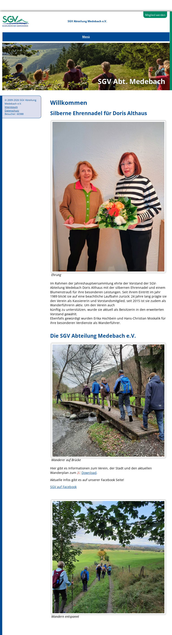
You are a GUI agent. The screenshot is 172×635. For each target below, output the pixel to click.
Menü (86, 37)
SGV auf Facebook (63, 487)
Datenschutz (12, 110)
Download (89, 473)
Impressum (11, 107)
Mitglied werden (155, 15)
